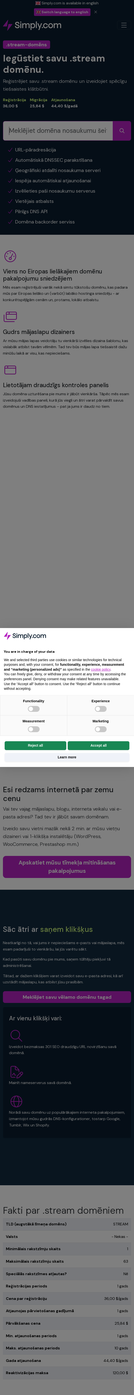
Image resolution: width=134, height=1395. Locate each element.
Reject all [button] (35, 745)
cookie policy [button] (100, 669)
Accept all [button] (98, 745)
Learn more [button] (67, 757)
